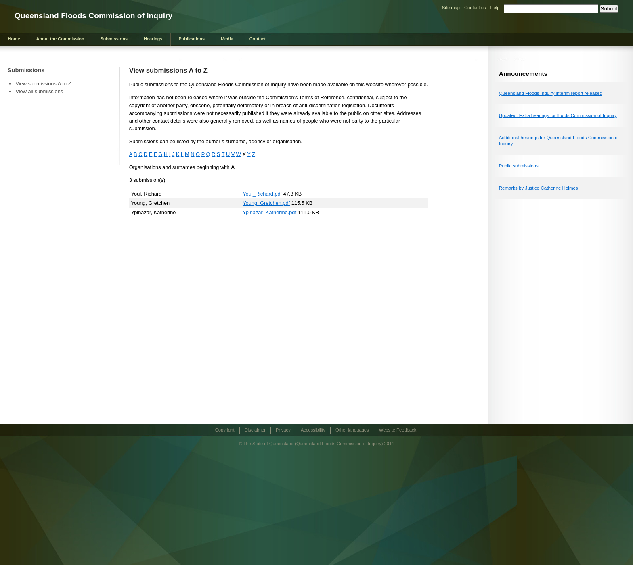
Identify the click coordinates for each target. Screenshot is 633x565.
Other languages (352, 429)
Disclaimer (255, 429)
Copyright (225, 429)
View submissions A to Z (43, 84)
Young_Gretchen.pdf (266, 203)
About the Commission (60, 38)
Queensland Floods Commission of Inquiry (93, 15)
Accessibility (313, 429)
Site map (451, 7)
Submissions (114, 38)
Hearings (153, 38)
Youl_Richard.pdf (262, 194)
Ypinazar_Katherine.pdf (269, 212)
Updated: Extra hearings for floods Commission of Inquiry (558, 115)
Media (227, 38)
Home (14, 38)
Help (494, 7)
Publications (191, 38)
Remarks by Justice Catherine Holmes (538, 188)
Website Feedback (397, 429)
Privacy (283, 429)
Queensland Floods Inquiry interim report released (550, 93)
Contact (257, 38)
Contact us (475, 7)
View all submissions (39, 91)
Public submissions (519, 165)
